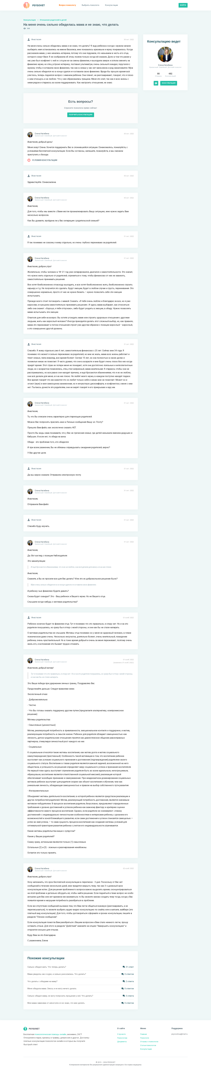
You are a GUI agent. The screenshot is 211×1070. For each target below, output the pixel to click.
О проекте (121, 1034)
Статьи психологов (148, 1045)
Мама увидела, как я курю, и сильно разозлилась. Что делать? (56, 974)
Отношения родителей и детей (53, 20)
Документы (122, 1042)
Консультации (30, 20)
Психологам (122, 1038)
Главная (143, 1034)
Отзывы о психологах (149, 1042)
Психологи (144, 1038)
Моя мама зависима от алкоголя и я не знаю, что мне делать (56, 1003)
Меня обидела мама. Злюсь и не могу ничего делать (51, 988)
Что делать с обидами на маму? (42, 981)
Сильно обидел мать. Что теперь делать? (46, 967)
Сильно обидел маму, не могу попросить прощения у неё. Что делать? (60, 996)
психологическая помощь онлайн (50, 1034)
